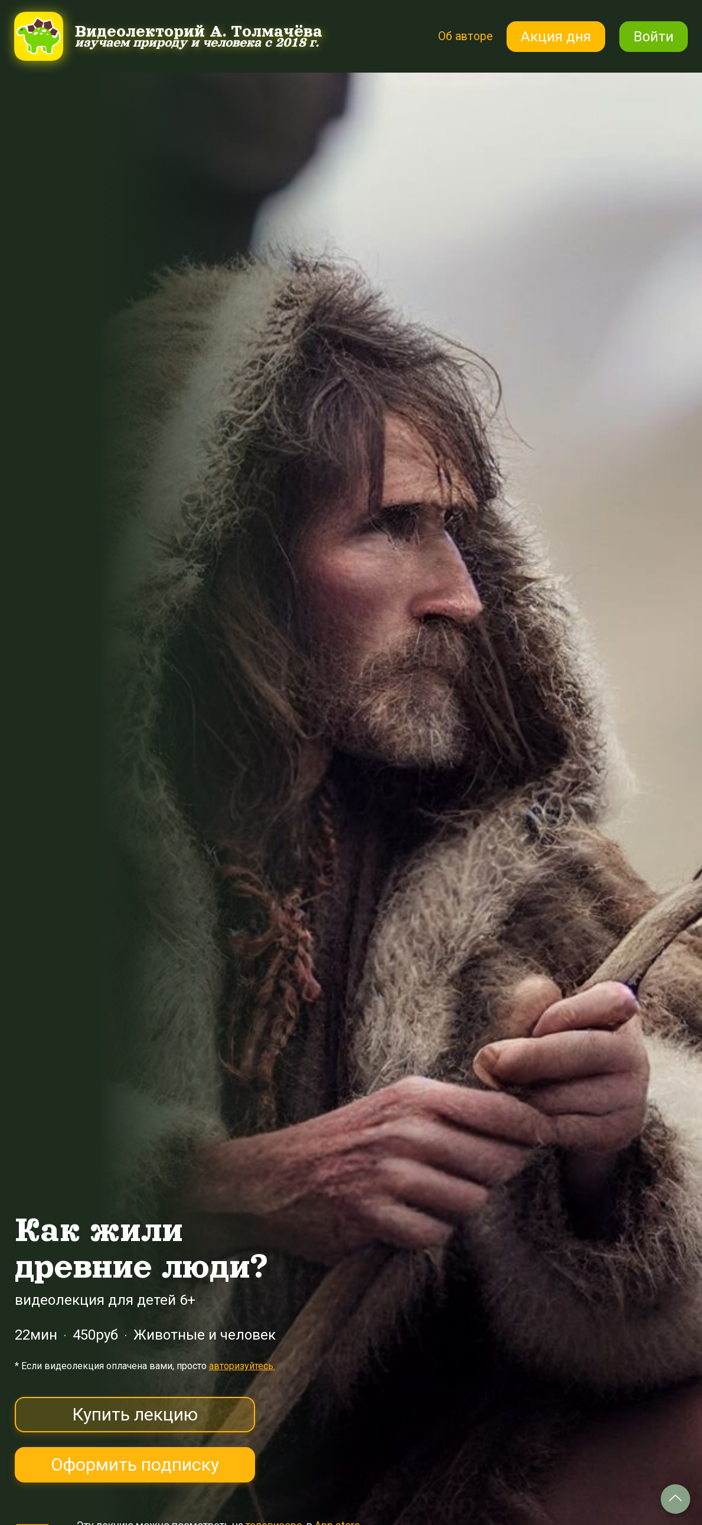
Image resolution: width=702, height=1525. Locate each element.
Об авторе (458, 36)
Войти (654, 36)
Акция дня (556, 36)
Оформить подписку (135, 1464)
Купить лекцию (135, 1414)
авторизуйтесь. (242, 1365)
